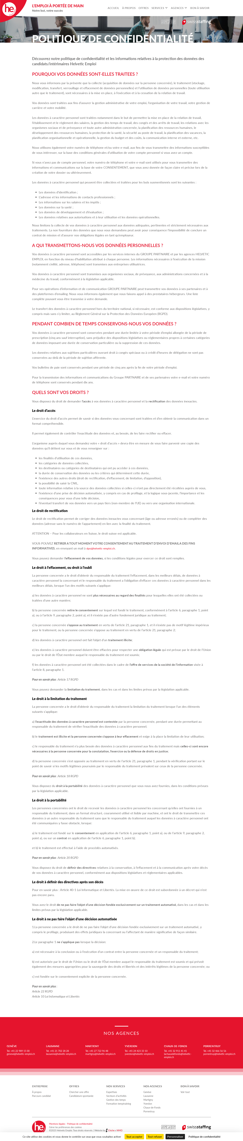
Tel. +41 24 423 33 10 (136, 1050)
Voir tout (185, 1092)
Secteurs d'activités (116, 1096)
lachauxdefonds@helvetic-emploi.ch (177, 1055)
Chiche (111, 1130)
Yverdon (131, 1046)
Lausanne (53, 1046)
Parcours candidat (41, 1096)
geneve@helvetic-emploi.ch (21, 1054)
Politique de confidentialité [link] (204, 1136)
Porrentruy (212, 1046)
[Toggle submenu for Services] (166, 8)
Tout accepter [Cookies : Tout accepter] (134, 1136)
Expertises (111, 1092)
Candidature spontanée (81, 1096)
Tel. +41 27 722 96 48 (96, 1050)
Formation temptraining (118, 1103)
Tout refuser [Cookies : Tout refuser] (155, 1136)
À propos (37, 1092)
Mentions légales (57, 1123)
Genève (12, 1046)
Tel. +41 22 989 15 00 (18, 1050)
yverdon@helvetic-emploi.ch (139, 1054)
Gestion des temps (116, 1099)
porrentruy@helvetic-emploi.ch (219, 1054)
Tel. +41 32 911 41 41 (175, 1050)
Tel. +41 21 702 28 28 (57, 1050)
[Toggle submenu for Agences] (186, 8)
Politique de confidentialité (79, 1123)
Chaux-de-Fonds (176, 1046)
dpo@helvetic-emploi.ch (102, 548)
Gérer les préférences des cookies (65, 1127)
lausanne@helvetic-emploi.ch (61, 1054)
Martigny (92, 1046)
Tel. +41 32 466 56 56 (214, 1050)
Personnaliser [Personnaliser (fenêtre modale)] (175, 1136)
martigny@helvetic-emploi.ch (100, 1054)
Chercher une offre (79, 1092)
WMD (120, 1130)
